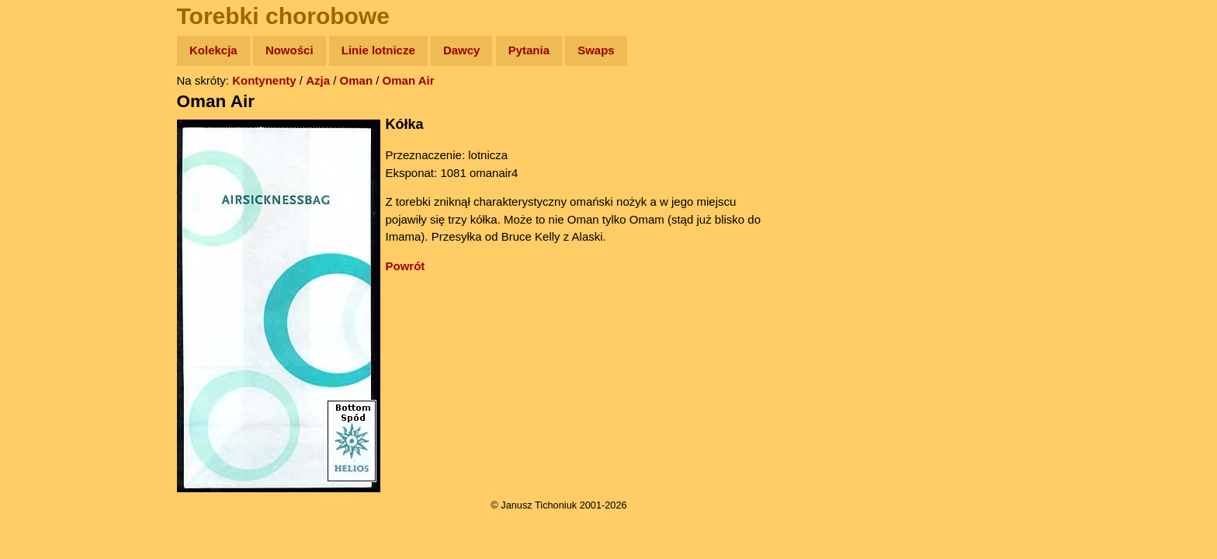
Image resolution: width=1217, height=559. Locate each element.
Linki (39, 290)
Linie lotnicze (378, 50)
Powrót (405, 266)
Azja (318, 80)
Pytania (529, 50)
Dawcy (461, 50)
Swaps (596, 50)
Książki (46, 200)
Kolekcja (213, 50)
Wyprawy (51, 110)
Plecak (44, 260)
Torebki (46, 320)
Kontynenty (264, 80)
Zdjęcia (46, 141)
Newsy (44, 170)
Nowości (289, 50)
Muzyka (46, 230)
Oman (356, 80)
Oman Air (409, 80)
